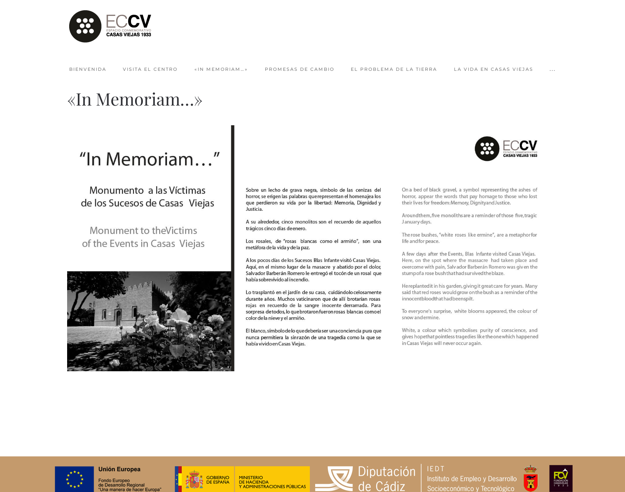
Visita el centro (150, 69)
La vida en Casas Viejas (493, 69)
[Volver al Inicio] (110, 26)
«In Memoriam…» (221, 69)
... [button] (553, 69)
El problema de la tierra (394, 69)
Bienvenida (87, 69)
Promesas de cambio (299, 69)
